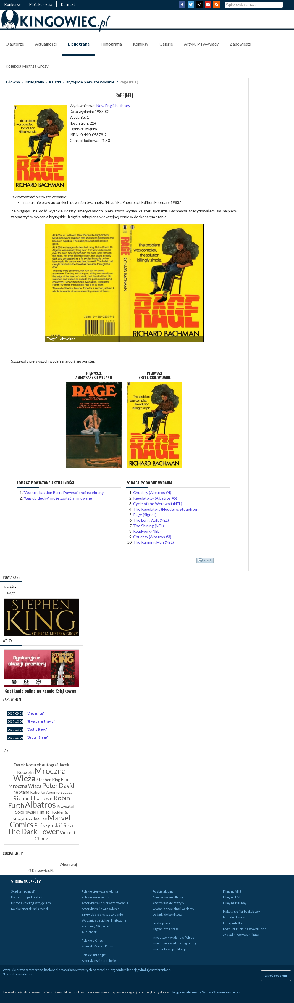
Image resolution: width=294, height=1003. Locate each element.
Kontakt (68, 4)
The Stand (20, 792)
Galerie (166, 43)
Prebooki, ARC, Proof (96, 926)
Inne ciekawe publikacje (170, 949)
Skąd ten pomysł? (23, 891)
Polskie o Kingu (92, 940)
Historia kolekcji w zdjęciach (31, 903)
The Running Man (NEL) (153, 542)
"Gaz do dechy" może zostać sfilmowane (57, 498)
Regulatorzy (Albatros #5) (155, 498)
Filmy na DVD (232, 897)
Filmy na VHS (232, 891)
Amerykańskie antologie (99, 960)
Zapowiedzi (240, 43)
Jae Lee (40, 818)
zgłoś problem (276, 975)
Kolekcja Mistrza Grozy (27, 66)
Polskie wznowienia (95, 897)
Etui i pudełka (232, 923)
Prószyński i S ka (53, 825)
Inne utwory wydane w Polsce (173, 937)
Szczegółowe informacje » (221, 992)
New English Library (113, 105)
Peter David (58, 785)
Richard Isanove (33, 798)
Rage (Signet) (144, 514)
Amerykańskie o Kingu (97, 946)
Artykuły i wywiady (201, 43)
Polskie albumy (163, 891)
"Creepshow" (35, 713)
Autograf (50, 764)
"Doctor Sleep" (37, 737)
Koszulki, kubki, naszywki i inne (244, 929)
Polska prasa (161, 923)
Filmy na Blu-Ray (234, 903)
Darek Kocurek (27, 764)
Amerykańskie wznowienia (100, 908)
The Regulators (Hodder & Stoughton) (166, 509)
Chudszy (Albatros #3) (152, 536)
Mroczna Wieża (39, 774)
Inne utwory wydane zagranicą (174, 943)
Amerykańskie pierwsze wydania (105, 903)
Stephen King (48, 779)
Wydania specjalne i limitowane (104, 920)
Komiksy (140, 43)
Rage (11, 592)
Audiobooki (90, 932)
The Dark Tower (33, 831)
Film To (43, 812)
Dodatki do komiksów (167, 914)
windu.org (25, 974)
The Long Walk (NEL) (151, 520)
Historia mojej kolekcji (26, 897)
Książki (55, 82)
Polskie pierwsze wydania (100, 891)
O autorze (15, 43)
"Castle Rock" (36, 729)
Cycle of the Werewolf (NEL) (157, 503)
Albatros (40, 804)
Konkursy (12, 4)
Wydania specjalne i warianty (173, 908)
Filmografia (111, 43)
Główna (13, 82)
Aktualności (46, 43)
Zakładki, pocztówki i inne (241, 934)
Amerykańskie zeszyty (168, 903)
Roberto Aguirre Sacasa (51, 792)
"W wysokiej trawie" (40, 721)
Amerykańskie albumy (168, 897)
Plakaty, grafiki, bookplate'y (241, 911)
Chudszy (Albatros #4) (152, 492)
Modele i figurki (234, 917)
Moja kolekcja (40, 4)
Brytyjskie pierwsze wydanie (90, 82)
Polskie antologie (94, 955)
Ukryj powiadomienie (185, 992)
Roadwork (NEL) (147, 531)
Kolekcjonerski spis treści (29, 908)
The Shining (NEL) (148, 525)
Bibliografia (79, 43)
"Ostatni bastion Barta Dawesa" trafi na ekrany (63, 492)
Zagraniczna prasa (166, 929)
